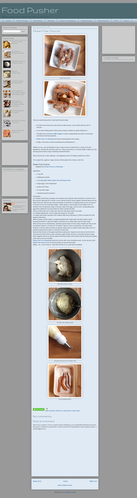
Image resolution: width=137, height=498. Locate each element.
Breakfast (52, 411)
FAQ (116, 21)
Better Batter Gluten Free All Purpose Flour (57, 180)
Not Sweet (37, 21)
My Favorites (103, 21)
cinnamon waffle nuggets (54, 134)
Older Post (93, 481)
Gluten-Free (59, 411)
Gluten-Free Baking (68, 21)
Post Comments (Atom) (69, 492)
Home (8, 21)
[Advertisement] (14, 153)
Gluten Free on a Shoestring (45, 139)
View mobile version (65, 485)
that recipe (41, 242)
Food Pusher (30, 10)
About (126, 21)
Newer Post (37, 481)
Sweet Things (22, 21)
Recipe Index (86, 21)
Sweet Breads (67, 411)
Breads (51, 21)
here (82, 160)
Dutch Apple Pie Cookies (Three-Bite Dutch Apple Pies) (18, 92)
